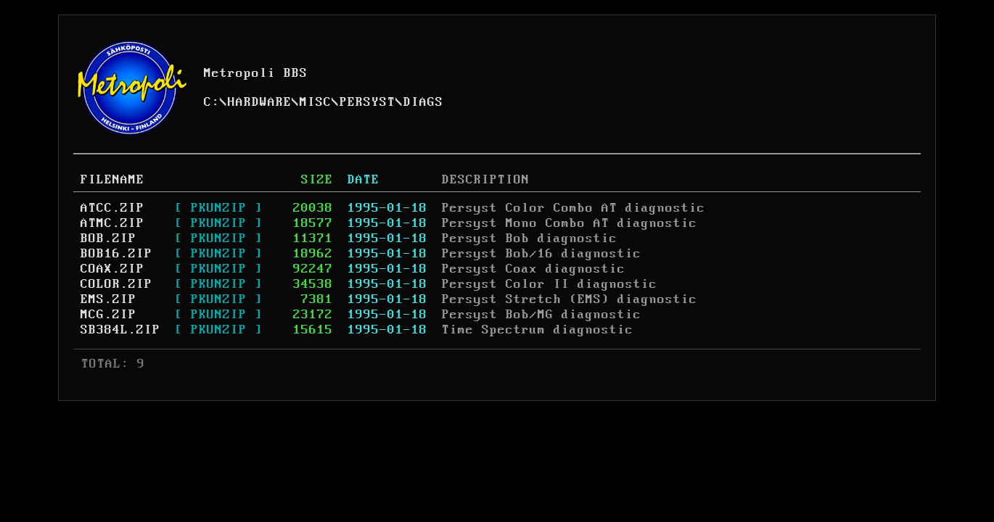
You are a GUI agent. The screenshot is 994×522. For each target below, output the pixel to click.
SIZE (317, 180)
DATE (363, 180)
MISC (316, 102)
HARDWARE (260, 102)
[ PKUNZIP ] (219, 208)
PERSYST (367, 102)
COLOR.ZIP (116, 284)
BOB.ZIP (108, 238)
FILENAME (112, 180)
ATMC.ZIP (112, 223)
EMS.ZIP (108, 299)
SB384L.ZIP (120, 330)
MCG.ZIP (108, 314)
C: (212, 102)
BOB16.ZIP (116, 253)
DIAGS (423, 102)
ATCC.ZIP (112, 208)
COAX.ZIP (112, 269)
